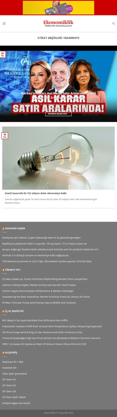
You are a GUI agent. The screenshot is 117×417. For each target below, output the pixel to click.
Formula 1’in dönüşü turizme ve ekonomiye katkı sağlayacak (35, 255)
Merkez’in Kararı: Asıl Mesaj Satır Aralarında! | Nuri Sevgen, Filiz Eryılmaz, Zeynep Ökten (58, 95)
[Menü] (4, 23)
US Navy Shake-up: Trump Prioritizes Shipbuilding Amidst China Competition (44, 279)
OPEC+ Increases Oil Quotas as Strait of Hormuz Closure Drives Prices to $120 (44, 344)
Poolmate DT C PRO (12, 362)
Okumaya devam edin (58, 113)
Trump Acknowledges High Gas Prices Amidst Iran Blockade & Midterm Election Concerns (51, 338)
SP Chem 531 (9, 385)
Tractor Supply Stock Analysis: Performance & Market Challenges (37, 291)
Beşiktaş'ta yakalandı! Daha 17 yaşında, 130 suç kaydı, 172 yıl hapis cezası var (44, 243)
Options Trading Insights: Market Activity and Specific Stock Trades (39, 285)
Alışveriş (11, 352)
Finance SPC (13, 269)
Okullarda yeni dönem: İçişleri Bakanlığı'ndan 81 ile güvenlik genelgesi (41, 237)
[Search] (113, 23)
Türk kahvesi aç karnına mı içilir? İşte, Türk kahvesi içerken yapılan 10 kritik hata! (46, 261)
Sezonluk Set (9, 367)
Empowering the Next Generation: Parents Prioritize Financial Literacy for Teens (46, 296)
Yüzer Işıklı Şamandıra (14, 373)
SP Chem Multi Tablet (14, 397)
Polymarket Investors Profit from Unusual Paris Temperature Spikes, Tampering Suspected (52, 326)
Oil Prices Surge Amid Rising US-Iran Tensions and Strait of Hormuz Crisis (42, 332)
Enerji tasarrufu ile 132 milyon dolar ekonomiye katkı (36, 193)
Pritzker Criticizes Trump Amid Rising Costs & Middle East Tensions (39, 302)
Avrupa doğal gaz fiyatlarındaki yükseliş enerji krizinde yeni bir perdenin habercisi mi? (50, 249)
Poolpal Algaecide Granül (16, 403)
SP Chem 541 (9, 379)
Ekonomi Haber (15, 228)
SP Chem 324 (9, 391)
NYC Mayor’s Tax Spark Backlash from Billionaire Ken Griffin (35, 320)
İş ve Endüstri (14, 311)
